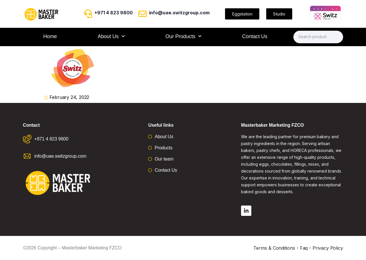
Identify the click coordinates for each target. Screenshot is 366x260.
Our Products (183, 36)
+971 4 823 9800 (113, 12)
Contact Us (254, 36)
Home (50, 36)
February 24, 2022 (69, 97)
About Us (111, 36)
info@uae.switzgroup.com (179, 12)
